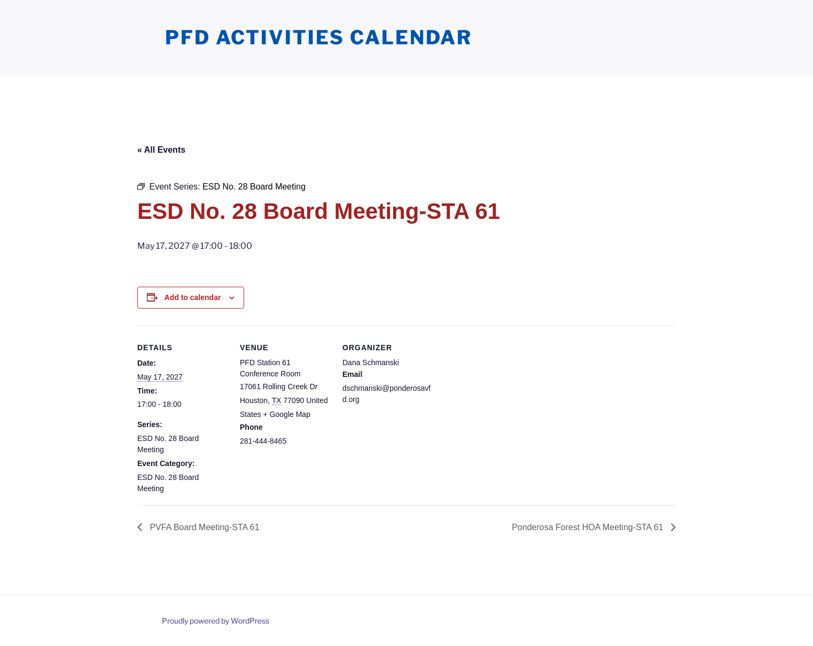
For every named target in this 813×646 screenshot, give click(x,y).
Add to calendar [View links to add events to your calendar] (193, 297)
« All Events (161, 149)
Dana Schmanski (370, 362)
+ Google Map (286, 414)
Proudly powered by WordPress (215, 620)
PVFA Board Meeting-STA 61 (203, 527)
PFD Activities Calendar (318, 37)
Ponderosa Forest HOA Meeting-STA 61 (589, 527)
